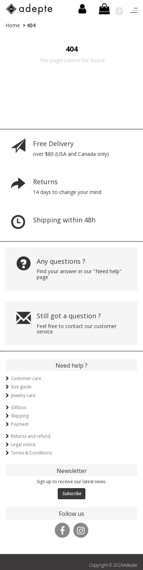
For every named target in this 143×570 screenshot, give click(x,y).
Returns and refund (30, 436)
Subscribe (71, 493)
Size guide (21, 387)
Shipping (20, 416)
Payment (20, 424)
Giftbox (18, 407)
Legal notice (23, 444)
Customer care (26, 378)
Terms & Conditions (31, 453)
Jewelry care (23, 395)
